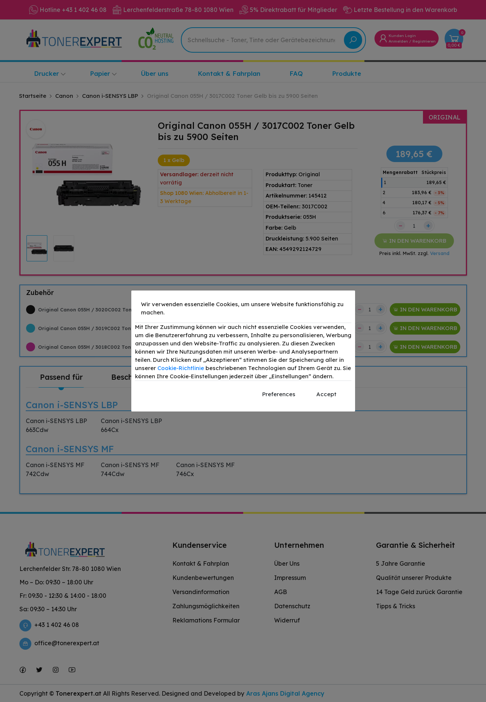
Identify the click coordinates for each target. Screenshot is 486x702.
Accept (326, 394)
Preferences (278, 394)
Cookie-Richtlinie (180, 368)
